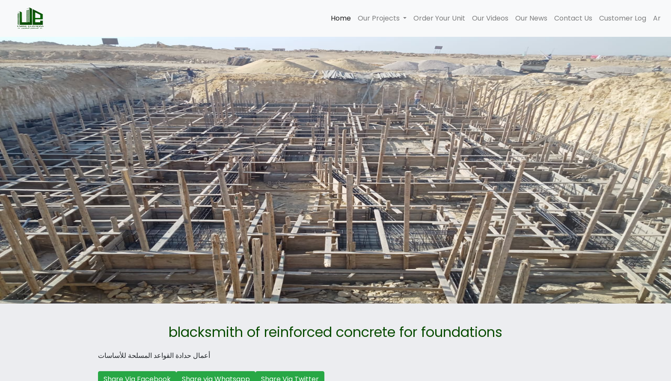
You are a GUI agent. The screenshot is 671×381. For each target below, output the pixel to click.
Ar (657, 18)
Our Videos (490, 18)
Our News (531, 18)
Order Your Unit (439, 18)
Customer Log (622, 18)
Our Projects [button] (379, 18)
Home (342, 18)
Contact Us (573, 18)
